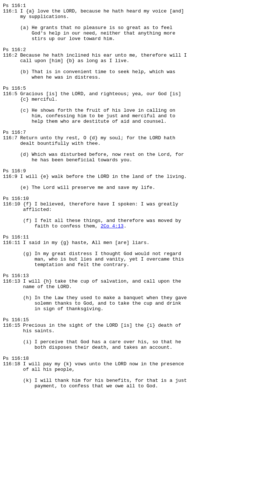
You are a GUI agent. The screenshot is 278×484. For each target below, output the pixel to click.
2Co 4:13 (112, 271)
